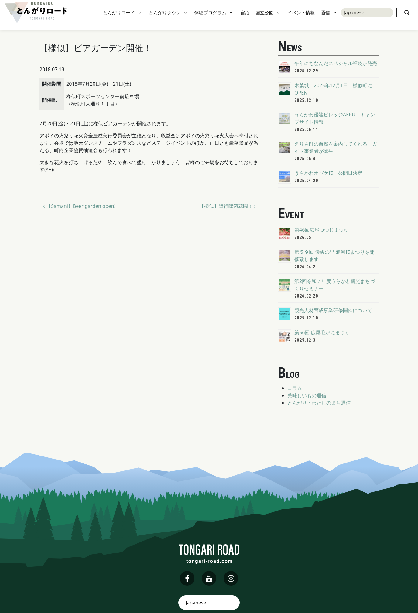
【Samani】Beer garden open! (79, 206)
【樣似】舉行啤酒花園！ (227, 206)
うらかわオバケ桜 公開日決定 (328, 173)
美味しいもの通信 (306, 395)
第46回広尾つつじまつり (321, 229)
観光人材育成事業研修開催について (333, 310)
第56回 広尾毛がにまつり (322, 332)
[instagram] (231, 578)
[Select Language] (367, 15)
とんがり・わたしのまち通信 (319, 402)
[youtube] (209, 578)
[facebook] (187, 578)
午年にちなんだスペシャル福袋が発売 (335, 63)
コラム (294, 388)
